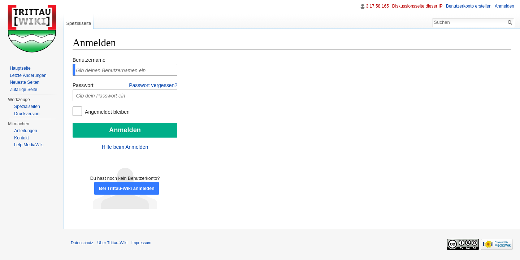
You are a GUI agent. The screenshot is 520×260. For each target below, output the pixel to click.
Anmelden (504, 6)
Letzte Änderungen (28, 75)
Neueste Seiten (24, 82)
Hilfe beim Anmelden (125, 147)
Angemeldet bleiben (107, 112)
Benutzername (89, 60)
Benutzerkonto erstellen (468, 6)
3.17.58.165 (377, 6)
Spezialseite (78, 23)
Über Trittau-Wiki (112, 242)
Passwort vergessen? (153, 85)
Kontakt (21, 137)
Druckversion (26, 113)
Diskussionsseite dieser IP (417, 6)
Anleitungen (25, 130)
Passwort (83, 85)
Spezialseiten (27, 106)
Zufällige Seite (23, 89)
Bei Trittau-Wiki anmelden (127, 188)
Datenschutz (82, 242)
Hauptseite (20, 68)
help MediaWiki (28, 144)
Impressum (141, 242)
